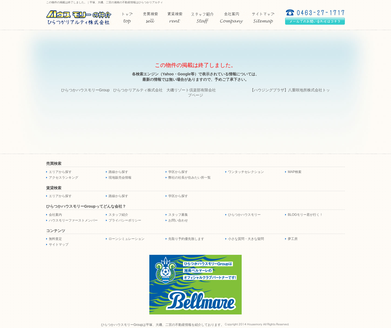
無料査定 (55, 239)
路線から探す (118, 172)
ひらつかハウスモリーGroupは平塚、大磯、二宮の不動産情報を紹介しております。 (162, 325)
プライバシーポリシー (125, 220)
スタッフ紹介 (118, 215)
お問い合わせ (178, 220)
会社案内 (55, 215)
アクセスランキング (63, 177)
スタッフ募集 (178, 215)
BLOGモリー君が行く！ (305, 215)
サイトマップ (58, 244)
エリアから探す (60, 172)
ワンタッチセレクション (246, 172)
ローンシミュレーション (126, 239)
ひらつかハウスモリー (244, 215)
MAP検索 (294, 172)
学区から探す (178, 172)
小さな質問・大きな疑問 (246, 239)
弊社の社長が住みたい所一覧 (189, 177)
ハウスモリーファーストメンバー (73, 220)
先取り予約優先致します (186, 239)
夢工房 (293, 239)
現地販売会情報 (120, 177)
